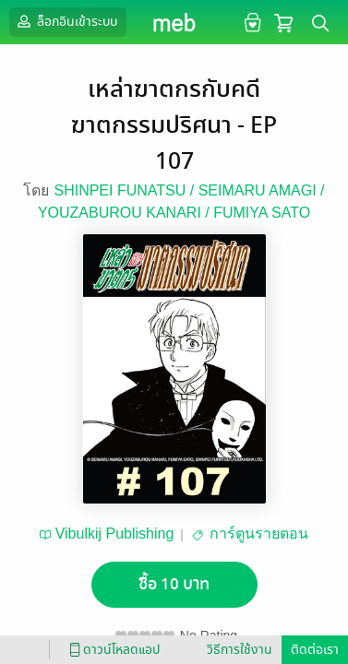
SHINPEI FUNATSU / (126, 190)
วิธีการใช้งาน (239, 649)
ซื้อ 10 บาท (174, 584)
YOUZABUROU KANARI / (125, 212)
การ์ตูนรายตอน (259, 533)
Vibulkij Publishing (114, 533)
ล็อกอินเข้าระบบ (65, 21)
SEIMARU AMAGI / (261, 190)
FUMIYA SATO (261, 212)
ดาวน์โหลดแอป (112, 649)
